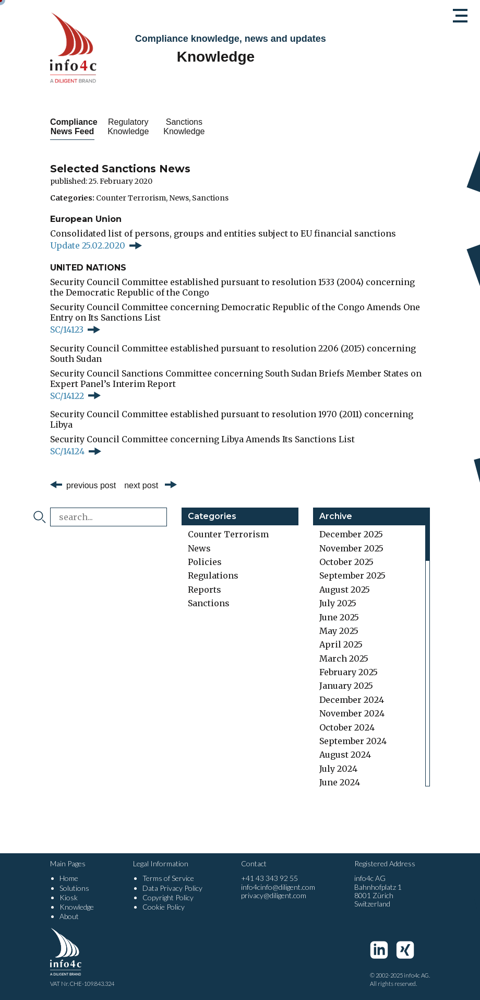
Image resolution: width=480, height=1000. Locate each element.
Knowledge (76, 906)
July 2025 (337, 603)
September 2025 (352, 575)
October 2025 (346, 562)
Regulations (213, 575)
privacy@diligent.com (273, 895)
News (179, 198)
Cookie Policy (163, 906)
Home (68, 878)
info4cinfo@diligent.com (278, 887)
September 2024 (353, 741)
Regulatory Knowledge (161, 126)
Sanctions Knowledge (239, 126)
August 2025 (344, 589)
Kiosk (68, 897)
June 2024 (339, 782)
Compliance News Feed (83, 126)
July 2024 (338, 768)
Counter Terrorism (131, 198)
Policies (205, 562)
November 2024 (352, 713)
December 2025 (351, 534)
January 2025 (346, 685)
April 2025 (341, 644)
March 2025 (343, 658)
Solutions (74, 888)
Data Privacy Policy (172, 888)
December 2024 (351, 700)
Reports (204, 589)
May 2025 (338, 631)
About (69, 916)
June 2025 (339, 617)
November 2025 (351, 548)
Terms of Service (168, 878)
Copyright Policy (168, 897)
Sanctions (210, 198)
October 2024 (347, 727)
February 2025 (348, 672)
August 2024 (345, 754)
